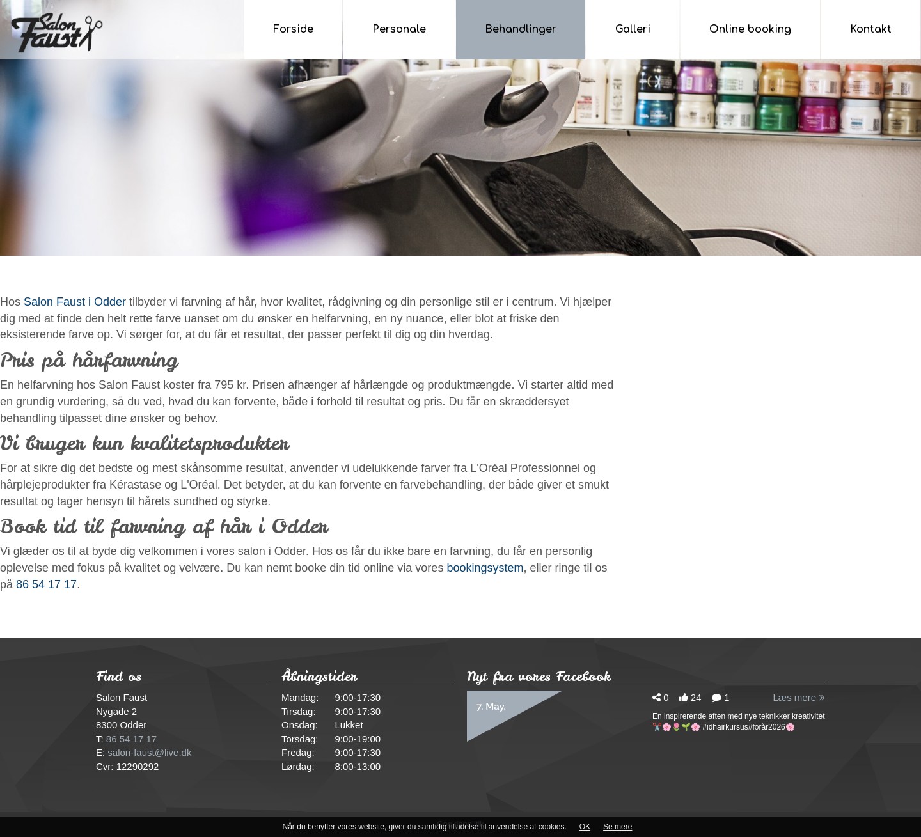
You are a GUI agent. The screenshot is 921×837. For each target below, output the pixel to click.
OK (584, 826)
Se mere (617, 826)
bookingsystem (484, 567)
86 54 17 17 (46, 584)
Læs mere (799, 697)
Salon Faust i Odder (75, 301)
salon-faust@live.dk (149, 752)
